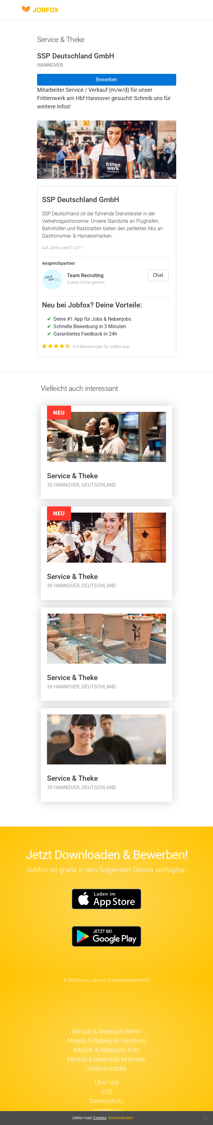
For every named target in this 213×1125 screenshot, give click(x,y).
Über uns (107, 1082)
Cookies (99, 1118)
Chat (158, 275)
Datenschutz (106, 1101)
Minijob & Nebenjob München (106, 1059)
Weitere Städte (106, 1068)
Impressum (106, 1110)
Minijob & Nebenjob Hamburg (106, 1040)
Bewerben (106, 79)
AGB (107, 1091)
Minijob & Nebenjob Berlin (106, 1031)
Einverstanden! (121, 1118)
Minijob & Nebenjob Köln (106, 1050)
